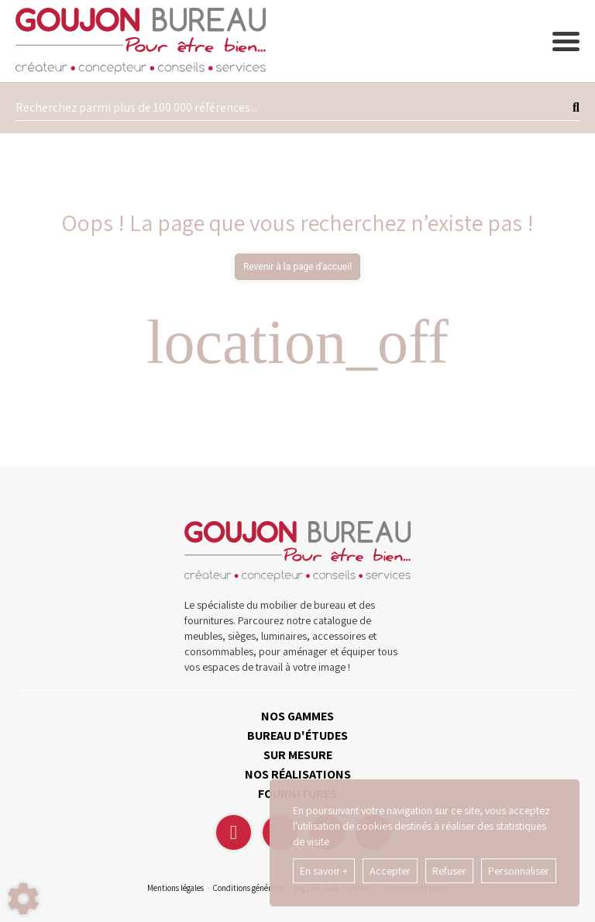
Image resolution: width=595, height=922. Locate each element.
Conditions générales (248, 888)
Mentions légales (175, 888)
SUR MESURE (297, 755)
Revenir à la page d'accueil (297, 266)
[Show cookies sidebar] (23, 898)
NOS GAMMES (297, 716)
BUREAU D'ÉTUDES (297, 735)
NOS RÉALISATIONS (298, 774)
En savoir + (324, 871)
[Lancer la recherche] (576, 107)
